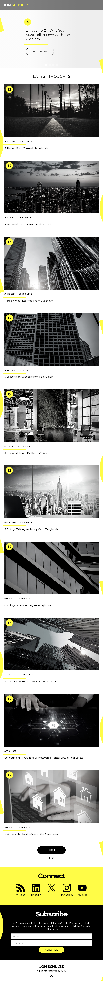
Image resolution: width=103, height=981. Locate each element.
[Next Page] (51, 850)
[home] (16, 5)
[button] (97, 5)
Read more (39, 51)
